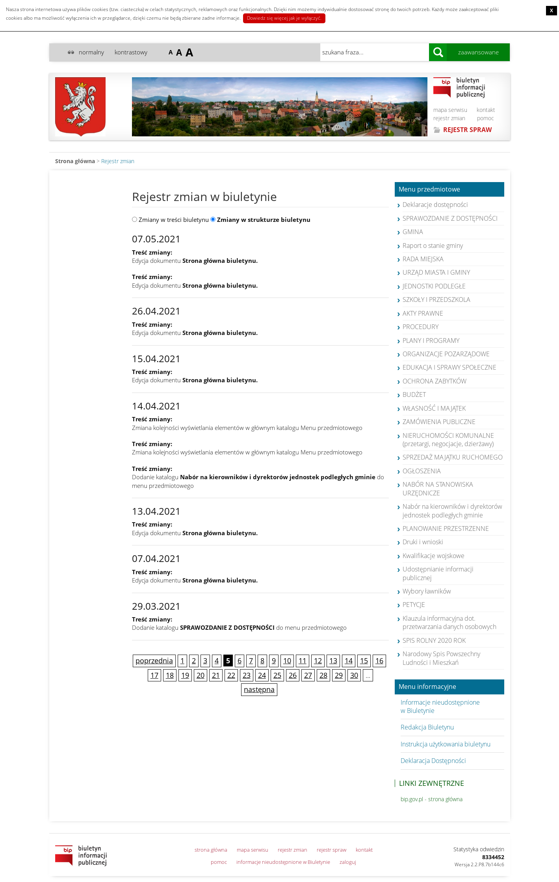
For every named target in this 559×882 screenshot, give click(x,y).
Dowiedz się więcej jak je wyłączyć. (284, 18)
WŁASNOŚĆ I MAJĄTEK (434, 408)
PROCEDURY (420, 326)
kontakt (486, 110)
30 (354, 675)
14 (349, 660)
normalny (91, 52)
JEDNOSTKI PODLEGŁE (434, 286)
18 (170, 675)
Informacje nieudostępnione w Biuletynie (440, 706)
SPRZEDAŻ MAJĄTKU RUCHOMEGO (453, 457)
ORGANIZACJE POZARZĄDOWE (446, 354)
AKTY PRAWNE (423, 313)
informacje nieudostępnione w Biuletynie (283, 861)
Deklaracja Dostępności (433, 760)
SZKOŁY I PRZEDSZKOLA (436, 299)
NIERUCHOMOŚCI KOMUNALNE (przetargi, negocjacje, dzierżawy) (448, 439)
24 (262, 675)
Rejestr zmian (117, 161)
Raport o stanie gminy (433, 245)
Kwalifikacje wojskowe (433, 555)
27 (308, 675)
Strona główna (75, 161)
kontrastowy (131, 52)
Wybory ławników (427, 591)
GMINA (413, 231)
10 (287, 660)
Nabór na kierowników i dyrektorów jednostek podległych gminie (452, 510)
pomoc (485, 118)
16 (379, 660)
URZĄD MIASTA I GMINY (436, 272)
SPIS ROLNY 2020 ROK (434, 640)
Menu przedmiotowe (429, 189)
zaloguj (348, 861)
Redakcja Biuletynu (427, 727)
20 (200, 675)
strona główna (211, 849)
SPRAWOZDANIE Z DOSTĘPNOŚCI (450, 218)
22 (231, 675)
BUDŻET (414, 394)
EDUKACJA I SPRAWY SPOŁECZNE (449, 367)
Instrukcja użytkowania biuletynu (445, 744)
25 (277, 675)
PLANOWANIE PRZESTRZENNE (446, 528)
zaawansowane (478, 52)
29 (339, 675)
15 (364, 660)
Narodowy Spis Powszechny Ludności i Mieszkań (441, 657)
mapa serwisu (450, 110)
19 (185, 675)
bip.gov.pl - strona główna (431, 799)
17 (154, 675)
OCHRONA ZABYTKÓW (434, 381)
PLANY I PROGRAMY (431, 340)
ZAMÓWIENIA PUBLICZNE (439, 421)
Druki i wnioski (423, 542)
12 (318, 660)
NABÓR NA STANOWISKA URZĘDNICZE (438, 488)
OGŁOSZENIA (422, 471)
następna (259, 689)
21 (216, 675)
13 (333, 660)
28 (323, 675)
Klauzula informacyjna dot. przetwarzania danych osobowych (449, 622)
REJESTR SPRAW (467, 129)
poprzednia (154, 660)
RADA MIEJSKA (423, 259)
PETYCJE (414, 604)
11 (302, 660)
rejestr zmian (449, 118)
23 (247, 675)
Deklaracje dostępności (435, 204)
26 (293, 675)
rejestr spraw (331, 849)
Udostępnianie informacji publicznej (438, 573)
